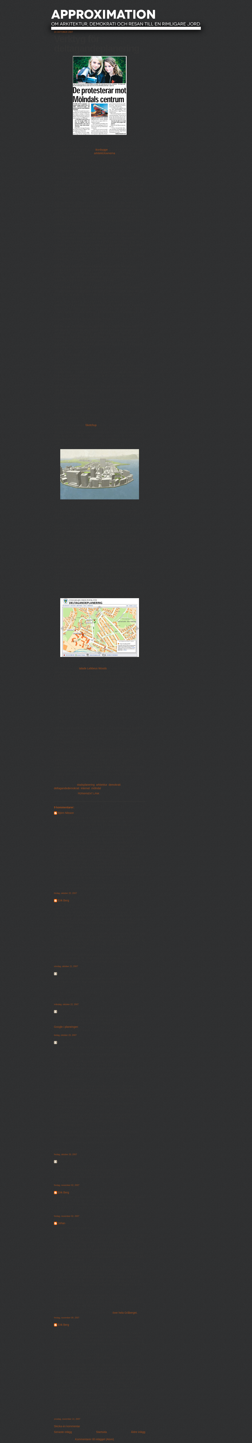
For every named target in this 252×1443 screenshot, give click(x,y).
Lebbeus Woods (97, 668)
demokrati (114, 784)
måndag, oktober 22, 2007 (66, 1004)
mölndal (96, 788)
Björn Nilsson (66, 813)
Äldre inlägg (138, 1432)
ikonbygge (101, 149)
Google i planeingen (66, 1026)
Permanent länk (89, 793)
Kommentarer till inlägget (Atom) (94, 1439)
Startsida (101, 1432)
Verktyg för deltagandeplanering (96, 44)
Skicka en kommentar (67, 1426)
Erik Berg (63, 900)
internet (85, 788)
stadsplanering (86, 784)
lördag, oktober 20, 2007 (65, 893)
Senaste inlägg (63, 1432)
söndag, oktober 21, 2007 (66, 966)
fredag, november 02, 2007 (66, 1185)
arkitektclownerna (104, 153)
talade (83, 668)
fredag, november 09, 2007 (66, 1317)
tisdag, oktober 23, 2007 (65, 1035)
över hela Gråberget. (125, 1312)
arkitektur (101, 784)
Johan (61, 1223)
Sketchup (90, 425)
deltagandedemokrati (66, 788)
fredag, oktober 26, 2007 (65, 1154)
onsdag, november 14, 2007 (67, 1419)
